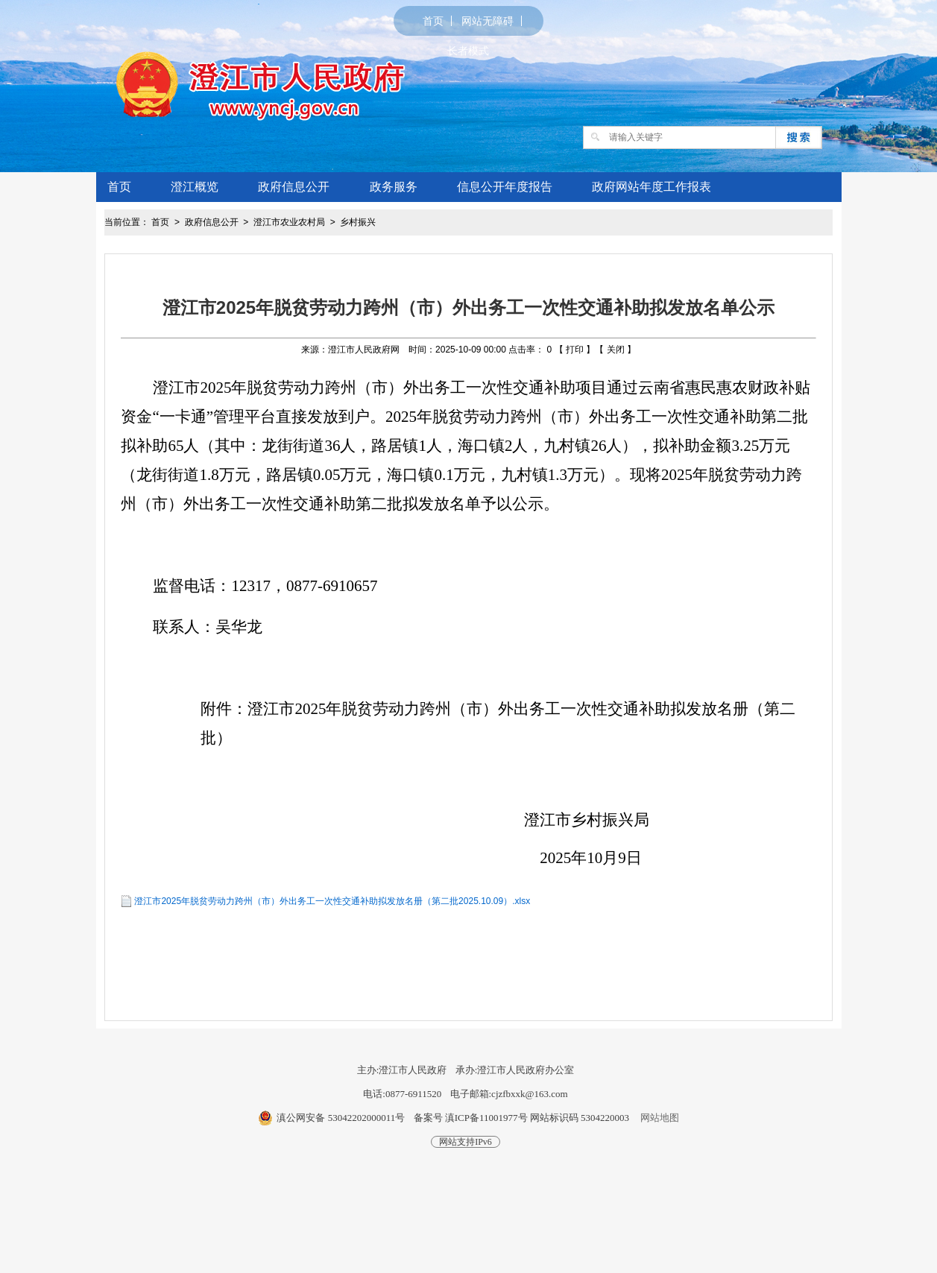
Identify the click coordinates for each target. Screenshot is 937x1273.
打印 (575, 349)
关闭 (616, 349)
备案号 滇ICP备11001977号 (471, 1117)
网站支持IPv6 (465, 1142)
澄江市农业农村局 (289, 222)
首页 (433, 21)
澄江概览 (194, 186)
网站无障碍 (487, 21)
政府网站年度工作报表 (651, 186)
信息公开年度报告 (504, 186)
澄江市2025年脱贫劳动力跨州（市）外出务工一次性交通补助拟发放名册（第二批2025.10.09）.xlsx (332, 901)
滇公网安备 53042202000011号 (341, 1117)
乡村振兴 (358, 222)
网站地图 (659, 1117)
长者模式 (468, 50)
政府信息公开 (293, 186)
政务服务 (393, 186)
